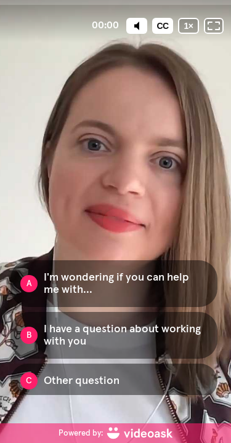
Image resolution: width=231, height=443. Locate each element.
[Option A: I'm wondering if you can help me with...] (113, 283)
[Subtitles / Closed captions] (162, 26)
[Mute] (136, 26)
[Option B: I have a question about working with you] (113, 335)
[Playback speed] (188, 26)
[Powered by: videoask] (115, 433)
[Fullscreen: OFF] (214, 26)
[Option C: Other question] (113, 381)
